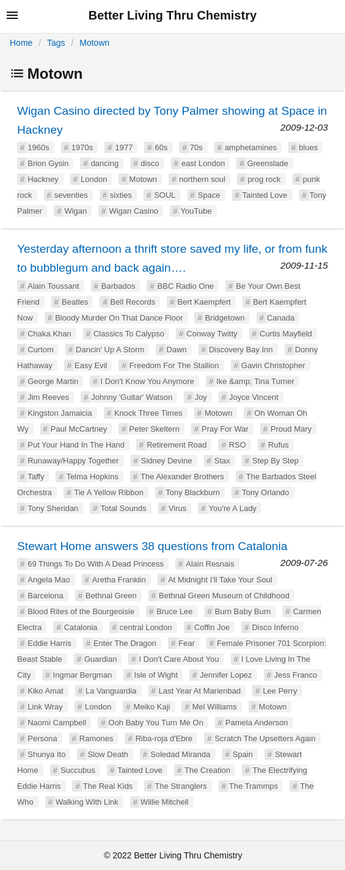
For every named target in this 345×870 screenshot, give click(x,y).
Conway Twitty (212, 333)
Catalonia (81, 627)
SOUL (164, 195)
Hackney (43, 179)
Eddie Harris (49, 643)
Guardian (100, 659)
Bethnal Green (111, 595)
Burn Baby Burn (243, 611)
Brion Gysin (47, 163)
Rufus (278, 444)
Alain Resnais (210, 563)
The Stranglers (181, 786)
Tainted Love (265, 195)
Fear (186, 643)
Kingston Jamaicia (59, 413)
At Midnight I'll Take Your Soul (220, 579)
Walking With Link (87, 802)
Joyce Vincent (253, 397)
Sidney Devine (166, 460)
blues (308, 147)
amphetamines (251, 147)
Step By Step (275, 460)
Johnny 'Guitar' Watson (131, 397)
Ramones (96, 738)
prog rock (263, 179)
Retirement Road (176, 444)
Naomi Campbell (56, 722)
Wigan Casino (133, 211)
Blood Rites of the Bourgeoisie (80, 611)
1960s (38, 147)
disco (149, 163)
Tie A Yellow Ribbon (108, 492)
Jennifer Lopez (226, 675)
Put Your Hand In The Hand (76, 444)
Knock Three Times (148, 413)
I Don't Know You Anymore (148, 381)
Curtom (40, 349)
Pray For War (225, 428)
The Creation (207, 770)
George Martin (52, 381)
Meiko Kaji (152, 706)
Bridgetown (225, 317)
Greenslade (267, 163)
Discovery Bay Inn (241, 349)
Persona (42, 738)
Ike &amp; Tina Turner (255, 381)
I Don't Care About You (179, 659)
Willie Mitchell (164, 802)
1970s (82, 147)
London (94, 179)
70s (196, 147)
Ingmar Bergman (82, 675)
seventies (71, 195)
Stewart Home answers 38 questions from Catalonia (152, 546)
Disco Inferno (275, 627)
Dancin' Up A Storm (110, 349)
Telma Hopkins (92, 476)
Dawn (177, 349)
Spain (243, 754)
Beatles (75, 301)
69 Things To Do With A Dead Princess (95, 563)
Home (21, 43)
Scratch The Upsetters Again (264, 738)
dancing (105, 163)
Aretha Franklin (119, 579)
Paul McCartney (79, 428)
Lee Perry (280, 690)
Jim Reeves (48, 397)
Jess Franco (296, 675)
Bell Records (133, 301)
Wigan (75, 211)
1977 (124, 147)
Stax (222, 460)
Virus (177, 508)
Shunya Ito (46, 754)
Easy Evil (90, 365)
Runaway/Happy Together (72, 460)
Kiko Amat (45, 690)
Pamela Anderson (256, 722)
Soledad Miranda (180, 754)
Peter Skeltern (154, 428)
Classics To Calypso (128, 333)
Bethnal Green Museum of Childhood (224, 595)
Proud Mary (291, 428)
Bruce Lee (174, 611)
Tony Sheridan (52, 508)
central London (146, 627)
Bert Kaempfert (204, 301)
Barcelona (45, 595)
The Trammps (253, 786)
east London (203, 163)
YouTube (196, 211)
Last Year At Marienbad (200, 690)
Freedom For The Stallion (174, 365)
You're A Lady (232, 508)
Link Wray (45, 706)
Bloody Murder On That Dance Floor (119, 317)
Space (209, 195)
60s (161, 147)
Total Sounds (124, 508)
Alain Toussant (53, 286)
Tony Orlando (265, 492)
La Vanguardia (111, 690)
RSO (237, 444)
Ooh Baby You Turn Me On (156, 722)
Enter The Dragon (124, 643)
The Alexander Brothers (182, 476)
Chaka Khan (49, 333)
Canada (281, 317)
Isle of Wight (156, 675)
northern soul (202, 179)
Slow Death (108, 754)
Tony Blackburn (192, 492)
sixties (121, 195)
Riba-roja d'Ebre (164, 738)
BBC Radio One (186, 286)
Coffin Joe (212, 627)
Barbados (118, 286)
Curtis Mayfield (286, 333)
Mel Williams (214, 706)
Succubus (77, 770)
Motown (94, 43)
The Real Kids (108, 786)
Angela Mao (48, 579)
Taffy (35, 476)
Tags (56, 43)
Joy (201, 397)
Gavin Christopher (273, 365)
